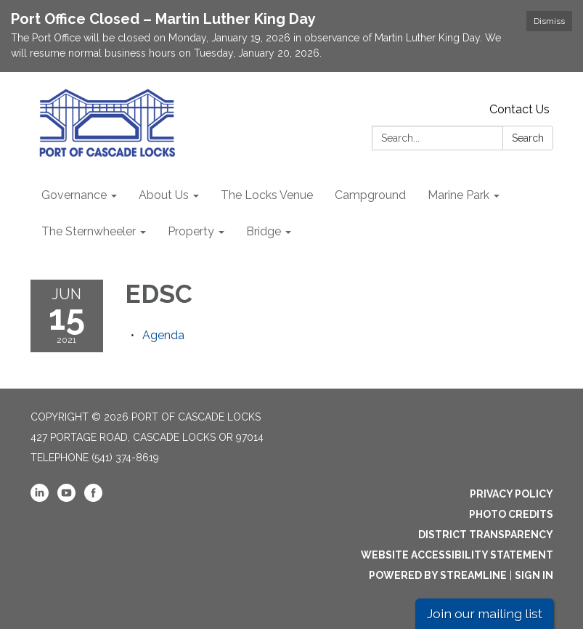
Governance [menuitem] (74, 195)
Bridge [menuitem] (263, 231)
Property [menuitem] (191, 231)
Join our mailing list (484, 613)
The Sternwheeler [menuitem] (88, 231)
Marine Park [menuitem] (458, 195)
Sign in (534, 575)
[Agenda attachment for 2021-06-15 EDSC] (163, 335)
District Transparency (485, 534)
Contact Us (519, 109)
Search (528, 138)
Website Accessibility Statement (457, 555)
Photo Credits (511, 514)
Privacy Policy (511, 494)
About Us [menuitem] (164, 195)
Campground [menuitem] (370, 195)
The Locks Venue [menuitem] (267, 195)
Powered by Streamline (438, 575)
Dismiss (549, 21)
